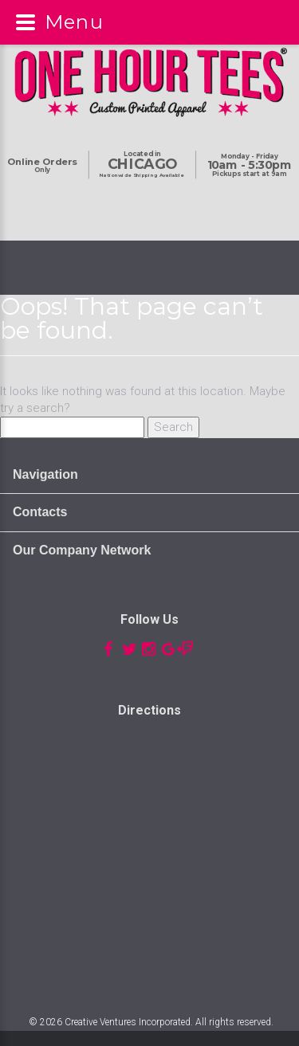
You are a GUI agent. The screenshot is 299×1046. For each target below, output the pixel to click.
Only (42, 166)
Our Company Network (82, 550)
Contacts (40, 512)
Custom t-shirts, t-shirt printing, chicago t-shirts (149, 852)
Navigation (45, 474)
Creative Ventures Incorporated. (129, 1022)
